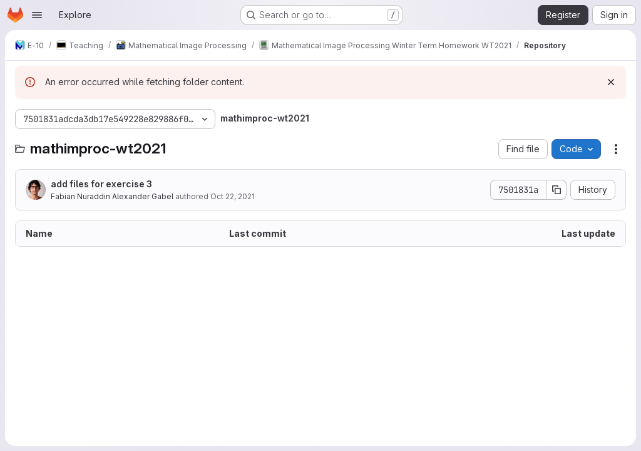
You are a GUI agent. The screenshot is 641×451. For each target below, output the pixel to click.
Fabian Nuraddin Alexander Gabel (112, 196)
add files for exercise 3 (101, 184)
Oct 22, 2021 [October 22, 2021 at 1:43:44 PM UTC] (232, 196)
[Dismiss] (610, 82)
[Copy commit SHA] (556, 190)
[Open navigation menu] (37, 15)
